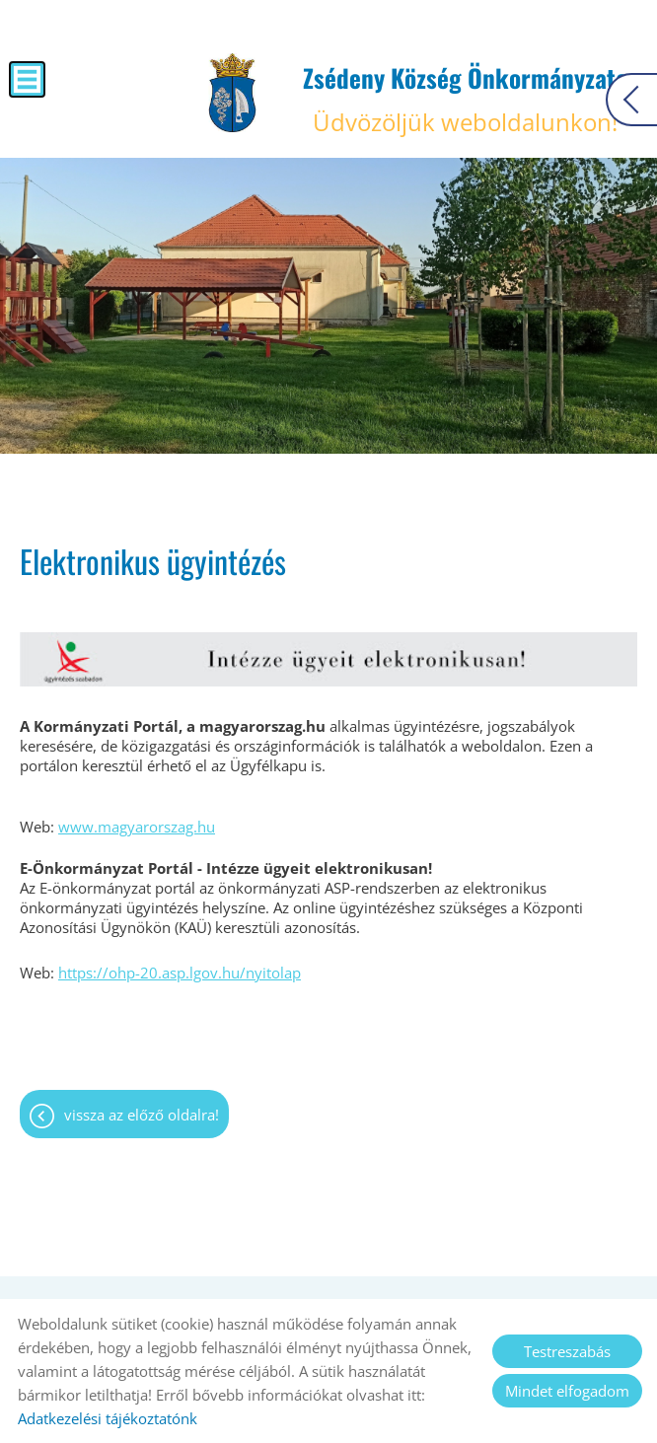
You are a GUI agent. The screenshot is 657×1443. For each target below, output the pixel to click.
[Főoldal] (232, 92)
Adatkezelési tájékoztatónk (107, 1418)
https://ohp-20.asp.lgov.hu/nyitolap (179, 972)
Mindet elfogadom (567, 1391)
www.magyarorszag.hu (136, 826)
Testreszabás (567, 1351)
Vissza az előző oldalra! (141, 1114)
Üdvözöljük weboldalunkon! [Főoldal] (465, 98)
